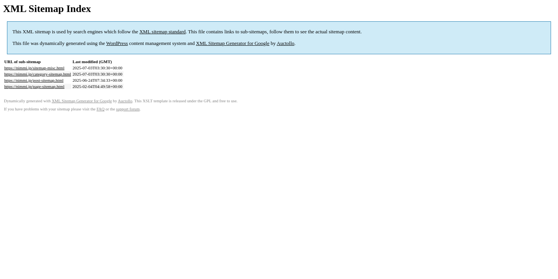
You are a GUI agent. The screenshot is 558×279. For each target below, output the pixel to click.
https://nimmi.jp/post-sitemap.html (34, 80)
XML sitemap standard (163, 31)
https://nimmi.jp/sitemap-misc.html (34, 67)
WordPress (117, 43)
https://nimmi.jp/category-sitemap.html (37, 74)
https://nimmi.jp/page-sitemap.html (34, 86)
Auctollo (285, 43)
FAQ (100, 109)
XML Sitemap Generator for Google (232, 43)
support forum (128, 109)
